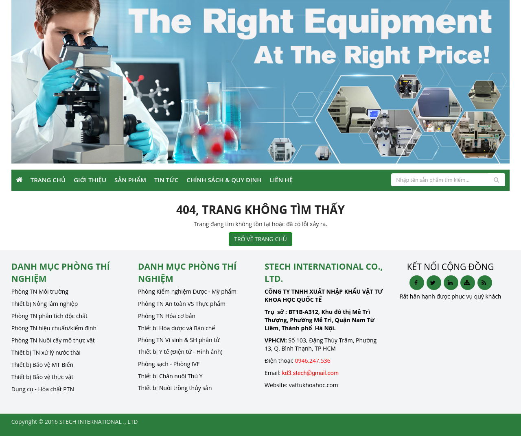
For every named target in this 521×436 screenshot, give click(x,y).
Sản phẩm (130, 180)
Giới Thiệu (90, 180)
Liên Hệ (281, 180)
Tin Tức (166, 180)
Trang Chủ (48, 180)
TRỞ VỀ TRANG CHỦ (260, 239)
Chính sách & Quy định (223, 180)
